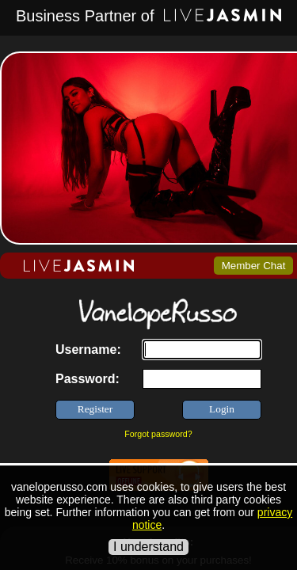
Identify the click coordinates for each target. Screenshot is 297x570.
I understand (148, 546)
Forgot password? (158, 434)
